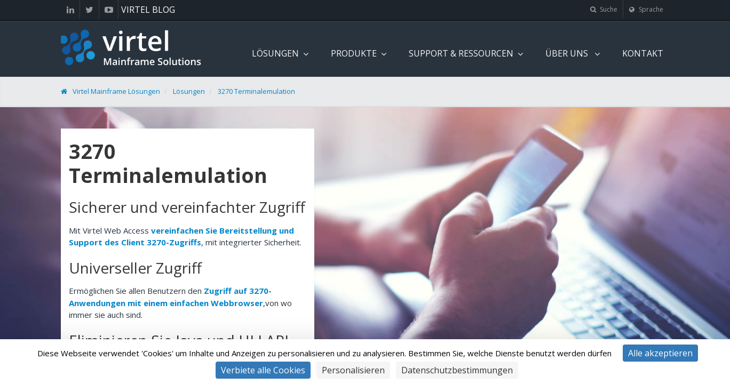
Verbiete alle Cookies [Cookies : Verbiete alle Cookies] (263, 370)
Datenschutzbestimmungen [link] (457, 370)
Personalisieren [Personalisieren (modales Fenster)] (353, 370)
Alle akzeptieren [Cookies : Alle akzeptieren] (660, 353)
